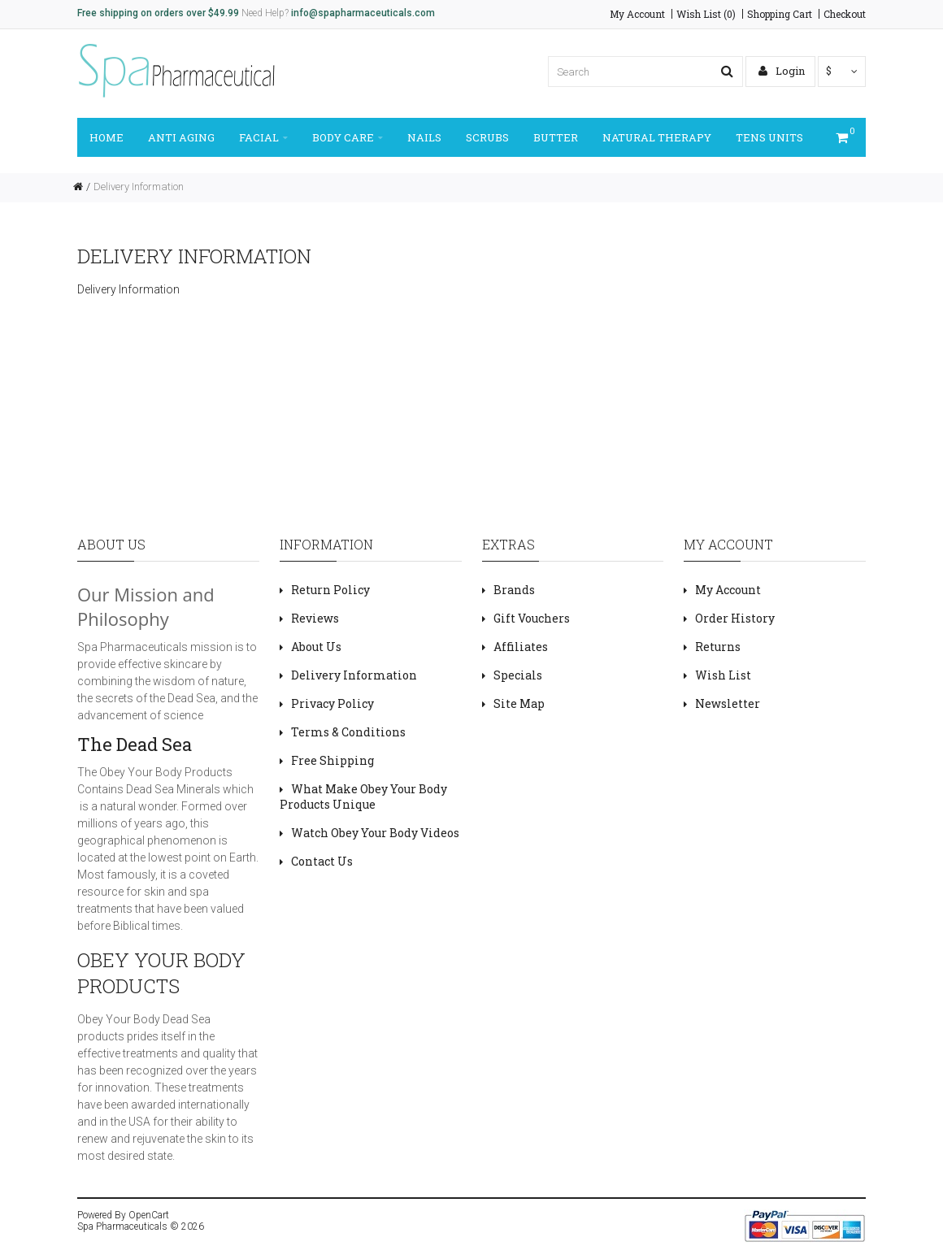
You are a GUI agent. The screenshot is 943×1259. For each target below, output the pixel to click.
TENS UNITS (769, 137)
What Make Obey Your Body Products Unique (363, 796)
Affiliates (520, 646)
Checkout (844, 14)
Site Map (519, 703)
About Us (316, 646)
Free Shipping (332, 760)
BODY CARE (347, 137)
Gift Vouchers (531, 618)
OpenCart (148, 1215)
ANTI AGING (181, 137)
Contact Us (322, 861)
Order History (735, 618)
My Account (637, 14)
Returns (718, 646)
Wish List (723, 675)
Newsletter (727, 703)
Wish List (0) (706, 14)
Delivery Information (138, 186)
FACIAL (263, 137)
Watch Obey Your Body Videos (375, 832)
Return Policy (330, 589)
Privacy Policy (332, 703)
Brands (514, 589)
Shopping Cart (779, 14)
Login (781, 70)
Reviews (315, 618)
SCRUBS (487, 137)
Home (106, 137)
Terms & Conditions (348, 732)
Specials (517, 675)
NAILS (424, 137)
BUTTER (555, 137)
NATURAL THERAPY (656, 137)
